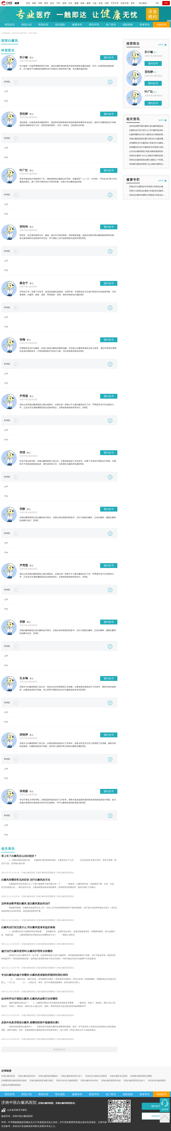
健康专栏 (77, 24)
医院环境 (94, 24)
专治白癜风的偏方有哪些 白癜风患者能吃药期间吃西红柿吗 (34, 974)
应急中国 (125, 3)
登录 (166, 3)
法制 (107, 3)
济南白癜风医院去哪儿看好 (41, 1080)
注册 (157, 3)
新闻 (34, 3)
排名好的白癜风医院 (157, 1080)
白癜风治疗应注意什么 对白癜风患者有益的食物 (28, 927)
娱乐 (52, 3)
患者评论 (145, 24)
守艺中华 (115, 3)
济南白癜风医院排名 (27, 1076)
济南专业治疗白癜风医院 (67, 1080)
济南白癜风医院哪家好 (48, 1076)
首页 (28, 3)
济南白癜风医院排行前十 (71, 1076)
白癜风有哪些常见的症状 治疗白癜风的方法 (25, 879)
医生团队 (60, 24)
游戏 (64, 3)
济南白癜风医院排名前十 (134, 1080)
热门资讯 (111, 24)
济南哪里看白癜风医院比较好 (14, 1080)
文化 (70, 3)
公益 (95, 3)
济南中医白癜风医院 (19, 33)
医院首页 (10, 24)
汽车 (58, 3)
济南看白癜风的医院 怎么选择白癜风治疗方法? (149, 164)
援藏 (76, 3)
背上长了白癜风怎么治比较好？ (19, 856)
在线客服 (164, 1109)
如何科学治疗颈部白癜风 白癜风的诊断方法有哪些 (29, 998)
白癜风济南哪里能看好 (11, 1085)
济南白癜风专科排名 (89, 1080)
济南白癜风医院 (8, 1076)
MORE (161, 45)
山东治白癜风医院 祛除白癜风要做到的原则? (148, 151)
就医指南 (128, 24)
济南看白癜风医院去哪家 (141, 1076)
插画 (82, 3)
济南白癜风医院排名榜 (111, 1080)
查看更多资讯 (59, 1049)
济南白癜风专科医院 (118, 1076)
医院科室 (43, 24)
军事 (40, 3)
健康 (17, 3)
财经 (46, 3)
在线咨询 (161, 24)
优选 (101, 3)
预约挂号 (109, 57)
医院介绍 (26, 24)
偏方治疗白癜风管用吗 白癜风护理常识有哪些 (27, 951)
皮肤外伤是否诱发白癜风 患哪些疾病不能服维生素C (30, 1022)
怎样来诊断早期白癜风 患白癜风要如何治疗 (25, 903)
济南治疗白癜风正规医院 (96, 1076)
